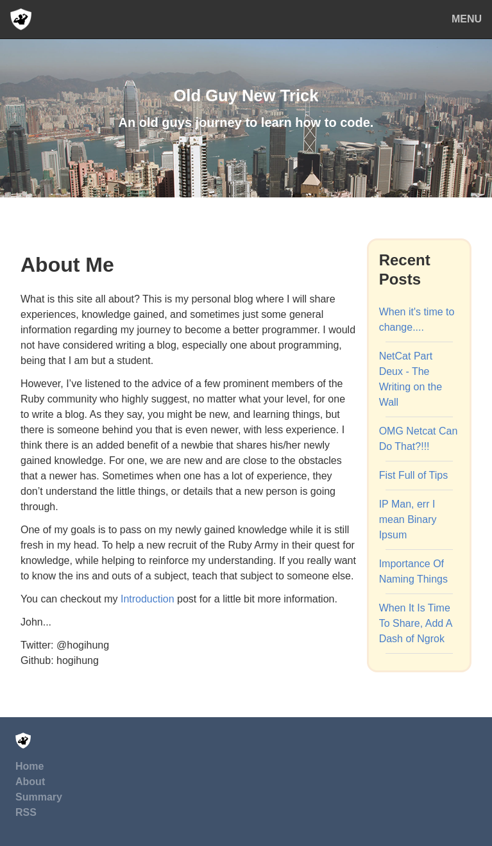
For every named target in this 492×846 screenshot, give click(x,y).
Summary (38, 797)
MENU (467, 18)
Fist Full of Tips (413, 475)
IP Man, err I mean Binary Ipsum (408, 519)
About (30, 781)
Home (29, 766)
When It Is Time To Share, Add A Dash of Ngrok (415, 623)
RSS (26, 812)
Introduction (147, 598)
